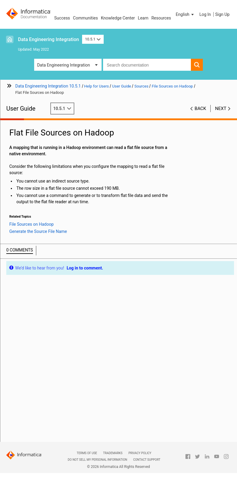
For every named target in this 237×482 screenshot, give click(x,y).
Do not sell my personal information (97, 459)
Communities (85, 18)
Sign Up (222, 14)
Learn (143, 18)
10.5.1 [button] (93, 39)
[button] (185, 14)
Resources (161, 18)
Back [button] (200, 108)
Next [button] (221, 108)
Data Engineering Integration (48, 39)
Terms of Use (87, 453)
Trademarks (113, 453)
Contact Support (146, 459)
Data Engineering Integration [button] (63, 65)
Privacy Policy (140, 453)
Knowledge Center (118, 18)
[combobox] (147, 65)
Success (62, 18)
